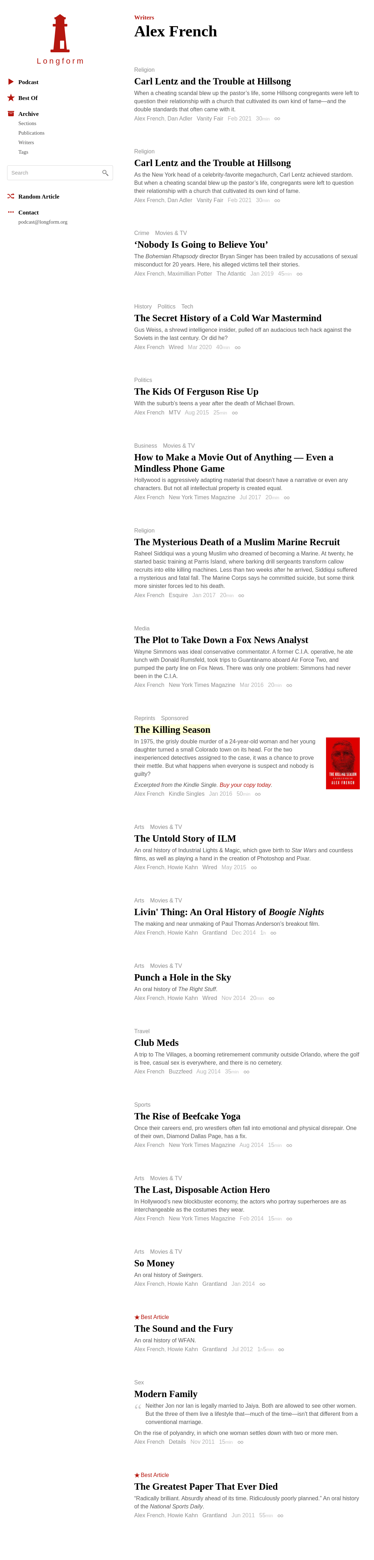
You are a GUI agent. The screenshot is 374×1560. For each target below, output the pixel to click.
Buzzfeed (180, 1072)
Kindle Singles (186, 794)
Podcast (22, 82)
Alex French (149, 119)
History (143, 307)
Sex (139, 1382)
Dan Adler (179, 119)
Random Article (33, 196)
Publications (31, 133)
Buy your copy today (245, 785)
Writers (26, 142)
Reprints (144, 718)
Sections (27, 123)
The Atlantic (231, 274)
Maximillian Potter (189, 274)
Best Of (22, 97)
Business (145, 446)
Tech (187, 307)
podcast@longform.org (42, 222)
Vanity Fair (210, 119)
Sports (142, 1105)
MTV (175, 413)
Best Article (155, 1317)
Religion (144, 70)
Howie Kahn (182, 867)
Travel (142, 1031)
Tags (23, 152)
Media (142, 628)
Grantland (214, 933)
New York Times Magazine (202, 497)
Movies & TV (171, 233)
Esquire (178, 595)
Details (177, 1442)
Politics (167, 307)
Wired (176, 347)
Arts (139, 827)
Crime (141, 233)
